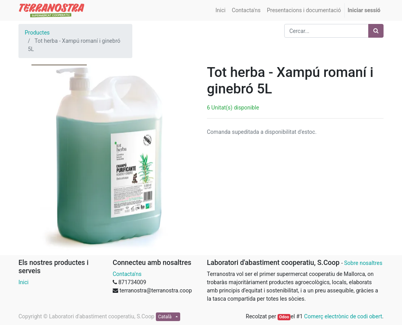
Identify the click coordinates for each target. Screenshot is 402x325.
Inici (23, 282)
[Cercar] (376, 31)
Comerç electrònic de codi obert (343, 316)
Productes (37, 32)
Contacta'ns (127, 274)
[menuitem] (220, 10)
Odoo (284, 317)
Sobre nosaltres (363, 263)
